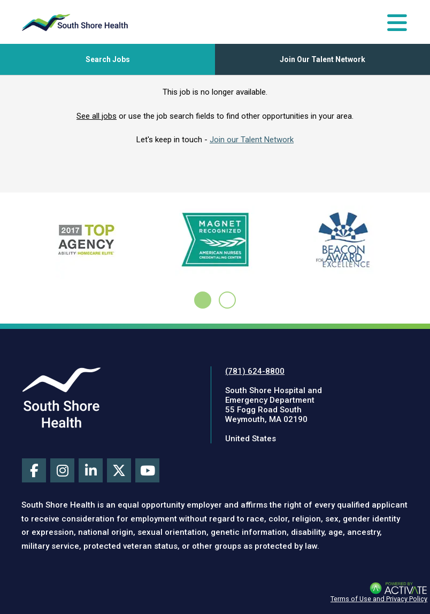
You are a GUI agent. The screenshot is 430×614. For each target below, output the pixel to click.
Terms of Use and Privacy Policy (379, 599)
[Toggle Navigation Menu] (397, 22)
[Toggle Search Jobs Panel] (107, 59)
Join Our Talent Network (322, 59)
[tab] (202, 300)
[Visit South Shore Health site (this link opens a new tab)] (61, 397)
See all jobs (96, 116)
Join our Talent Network (252, 139)
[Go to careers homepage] (74, 22)
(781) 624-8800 (255, 371)
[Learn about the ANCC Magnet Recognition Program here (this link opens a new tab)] (215, 242)
